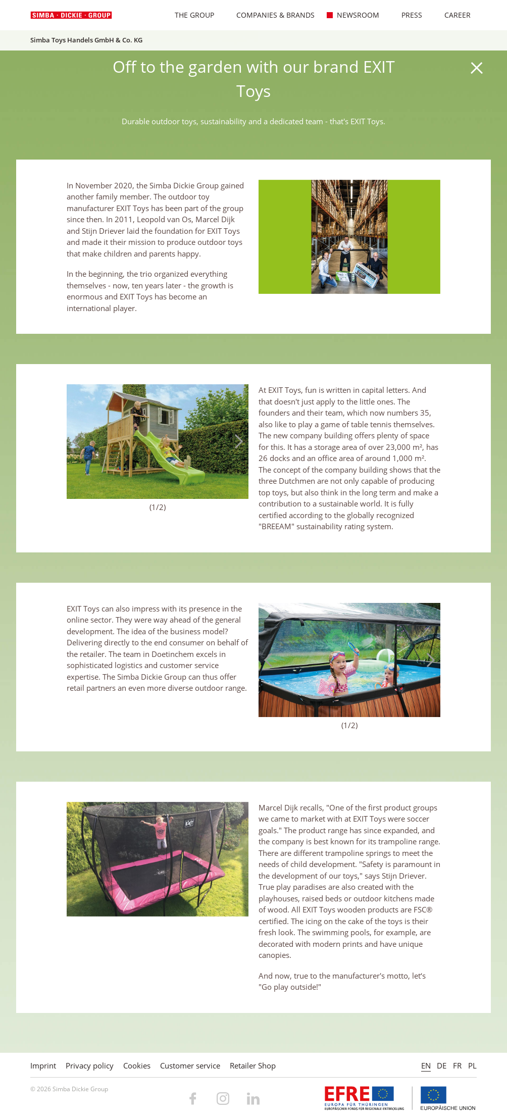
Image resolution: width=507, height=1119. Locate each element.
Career (452, 15)
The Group (189, 15)
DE (441, 1065)
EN (426, 1065)
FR (457, 1065)
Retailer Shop (253, 1065)
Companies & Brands (270, 15)
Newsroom (352, 15)
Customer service (190, 1065)
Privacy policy (90, 1065)
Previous (79, 441)
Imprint (43, 1065)
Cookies (136, 1065)
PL (472, 1065)
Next (236, 441)
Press (406, 15)
